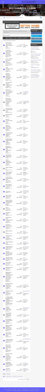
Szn (41, 70)
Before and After (9, 114)
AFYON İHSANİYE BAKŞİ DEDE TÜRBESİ (9, 134)
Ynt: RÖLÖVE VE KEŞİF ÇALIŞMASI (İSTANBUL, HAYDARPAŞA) (35, 48)
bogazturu (25, 242)
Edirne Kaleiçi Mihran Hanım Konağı (8, 334)
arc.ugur (10, 80)
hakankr (10, 304)
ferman (10, 210)
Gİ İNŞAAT (35, 56)
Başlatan (11, 38)
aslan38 (24, 178)
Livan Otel (8, 368)
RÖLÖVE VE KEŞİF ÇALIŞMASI (36, 60)
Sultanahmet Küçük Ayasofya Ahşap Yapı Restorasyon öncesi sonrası (9, 53)
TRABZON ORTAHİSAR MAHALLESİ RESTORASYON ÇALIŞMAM (8, 76)
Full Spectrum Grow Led (17, 390)
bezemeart (11, 244)
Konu (7, 38)
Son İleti (25, 38)
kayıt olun (35, 12)
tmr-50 (10, 228)
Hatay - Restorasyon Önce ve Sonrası (9, 69)
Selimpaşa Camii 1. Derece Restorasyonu (9, 237)
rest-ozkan (25, 212)
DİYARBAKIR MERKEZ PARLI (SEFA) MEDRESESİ (9, 363)
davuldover (25, 363)
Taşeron (24, 185)
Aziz (9, 123)
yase (9, 47)
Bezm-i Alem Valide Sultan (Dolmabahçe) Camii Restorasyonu (8, 347)
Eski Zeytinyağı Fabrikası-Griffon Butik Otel (9, 320)
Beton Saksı (19, 389)
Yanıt (15, 38)
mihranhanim (25, 190)
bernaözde (25, 368)
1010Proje (25, 299)
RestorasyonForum (26, 291)
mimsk (24, 218)
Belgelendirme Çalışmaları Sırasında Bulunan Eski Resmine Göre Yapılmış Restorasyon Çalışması (9, 276)
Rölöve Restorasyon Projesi (36, 389)
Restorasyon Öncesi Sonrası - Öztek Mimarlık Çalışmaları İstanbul (9, 101)
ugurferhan (11, 239)
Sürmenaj (24, 252)
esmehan (10, 323)
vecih (10, 56)
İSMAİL (10, 65)
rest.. (24, 313)
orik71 (10, 192)
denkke (10, 87)
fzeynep (10, 182)
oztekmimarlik (8, 106)
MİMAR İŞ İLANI (33, 64)
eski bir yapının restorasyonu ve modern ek (9, 186)
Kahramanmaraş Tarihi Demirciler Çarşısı (9, 109)
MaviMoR (10, 169)
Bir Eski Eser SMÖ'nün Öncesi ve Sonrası (9, 226)
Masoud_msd (8, 117)
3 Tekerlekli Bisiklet (25, 390)
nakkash (10, 205)
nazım (10, 342)
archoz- (32, 66)
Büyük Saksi (37, 390)
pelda (24, 231)
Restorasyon (25, 236)
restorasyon (8, 191)
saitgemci (10, 112)
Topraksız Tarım (9, 390)
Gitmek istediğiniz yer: (21, 379)
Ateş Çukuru (31, 390)
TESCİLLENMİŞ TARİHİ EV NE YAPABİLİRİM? (8, 314)
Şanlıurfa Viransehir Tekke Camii (9, 120)
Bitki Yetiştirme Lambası (26, 389)
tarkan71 (10, 188)
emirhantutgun (26, 307)
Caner (10, 71)
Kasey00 (24, 201)
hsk (23, 195)
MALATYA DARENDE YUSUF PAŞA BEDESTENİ (9, 253)
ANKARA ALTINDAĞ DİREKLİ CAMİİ (8, 308)
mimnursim (25, 284)
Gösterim (20, 38)
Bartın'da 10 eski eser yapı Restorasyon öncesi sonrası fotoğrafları (9, 356)
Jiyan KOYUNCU (26, 246)
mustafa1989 (8, 96)
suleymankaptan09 (26, 338)
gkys (9, 317)
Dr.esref (10, 215)
